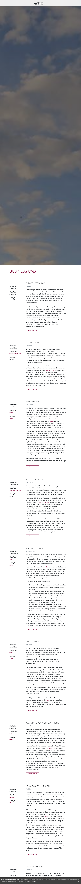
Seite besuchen (32, 330)
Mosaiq (11, 797)
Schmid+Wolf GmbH (15, 354)
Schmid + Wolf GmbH (43, 502)
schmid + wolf (50, 370)
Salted (11, 412)
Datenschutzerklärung (30, 881)
